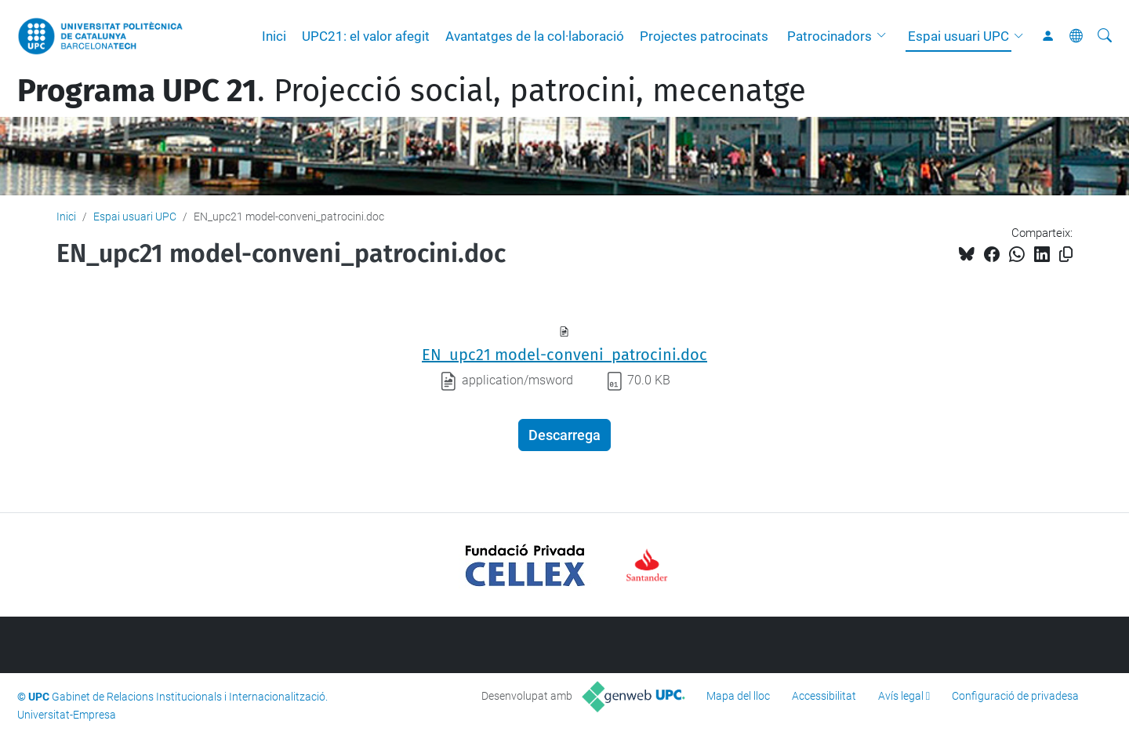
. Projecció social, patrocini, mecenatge (411, 91)
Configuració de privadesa (1015, 696)
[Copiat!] (1066, 255)
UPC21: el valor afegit (366, 36)
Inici (274, 36)
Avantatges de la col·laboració (534, 36)
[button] (885, 36)
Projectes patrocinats (704, 36)
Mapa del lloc (738, 696)
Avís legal (901, 696)
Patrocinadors (829, 36)
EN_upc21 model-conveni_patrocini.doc (564, 354)
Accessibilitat (824, 696)
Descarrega (564, 435)
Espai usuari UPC (958, 36)
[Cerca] (1105, 36)
